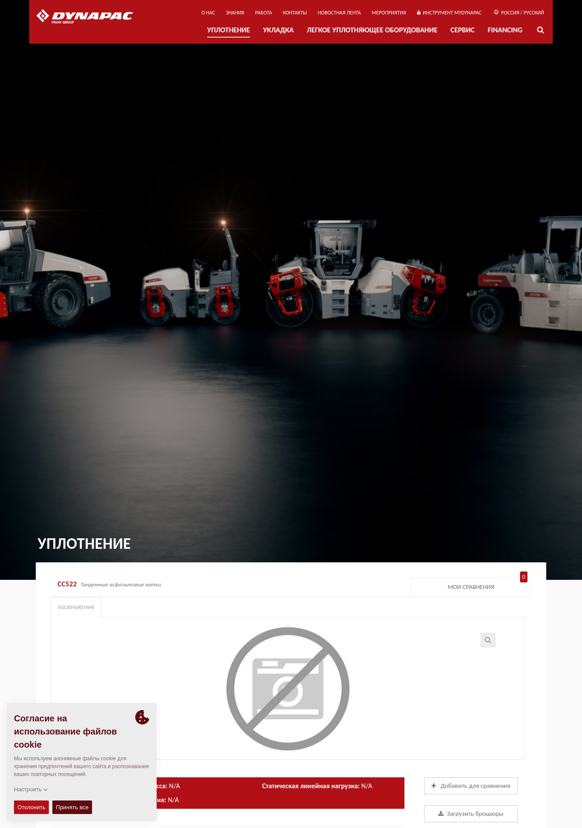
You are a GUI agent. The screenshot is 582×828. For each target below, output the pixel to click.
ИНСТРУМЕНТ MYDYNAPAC (449, 13)
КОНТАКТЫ (295, 13)
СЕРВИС (463, 30)
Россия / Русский (519, 13)
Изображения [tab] (76, 607)
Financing (505, 30)
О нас (208, 13)
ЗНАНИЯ (235, 13)
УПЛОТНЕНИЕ (228, 30)
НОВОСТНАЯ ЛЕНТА (339, 13)
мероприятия (389, 13)
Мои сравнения (487, 585)
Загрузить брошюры (470, 814)
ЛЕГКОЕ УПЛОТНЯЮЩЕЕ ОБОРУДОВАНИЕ (372, 30)
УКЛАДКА (278, 30)
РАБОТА (263, 13)
